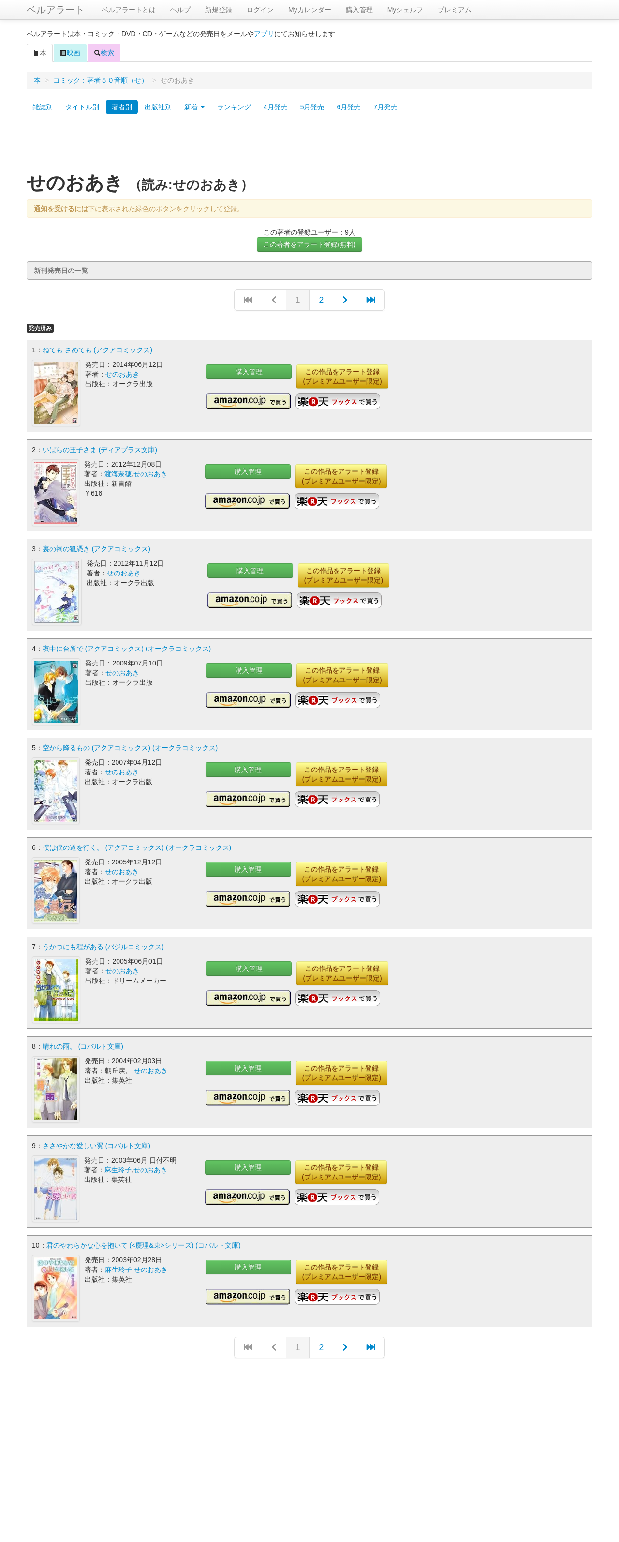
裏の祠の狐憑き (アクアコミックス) (96, 548)
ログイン (260, 10)
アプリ (264, 34)
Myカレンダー (309, 10)
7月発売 (385, 107)
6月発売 (349, 107)
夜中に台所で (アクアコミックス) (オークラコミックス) (127, 647)
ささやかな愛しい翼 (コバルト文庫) (96, 1144)
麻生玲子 (118, 1168)
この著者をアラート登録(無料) (309, 244)
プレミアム (455, 10)
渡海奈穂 (118, 473)
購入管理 (359, 10)
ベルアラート (56, 9)
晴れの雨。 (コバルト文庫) (83, 1044)
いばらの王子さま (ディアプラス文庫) (100, 449)
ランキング (234, 107)
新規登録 (218, 10)
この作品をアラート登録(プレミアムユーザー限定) (342, 376)
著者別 (122, 107)
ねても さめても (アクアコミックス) (97, 350)
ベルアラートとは (129, 10)
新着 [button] (194, 107)
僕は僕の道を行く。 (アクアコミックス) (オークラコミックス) (137, 846)
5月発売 (312, 107)
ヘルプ (180, 10)
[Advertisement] (309, 146)
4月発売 (276, 107)
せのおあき (122, 374)
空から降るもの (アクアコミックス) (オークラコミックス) (130, 747)
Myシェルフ (405, 10)
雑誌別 (42, 107)
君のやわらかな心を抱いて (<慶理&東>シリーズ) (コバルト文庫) (143, 1243)
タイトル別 (82, 107)
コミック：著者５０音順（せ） (100, 80)
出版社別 (158, 107)
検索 (104, 53)
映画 (70, 53)
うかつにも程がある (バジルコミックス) (103, 945)
